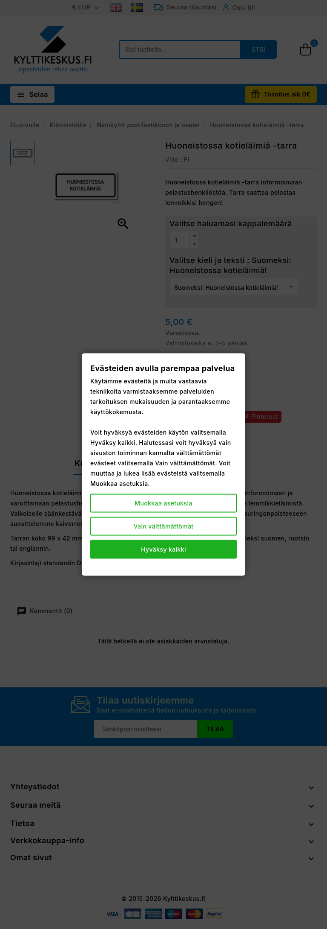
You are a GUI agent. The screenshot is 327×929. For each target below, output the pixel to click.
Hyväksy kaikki (163, 548)
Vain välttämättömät (164, 525)
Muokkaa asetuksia (163, 502)
